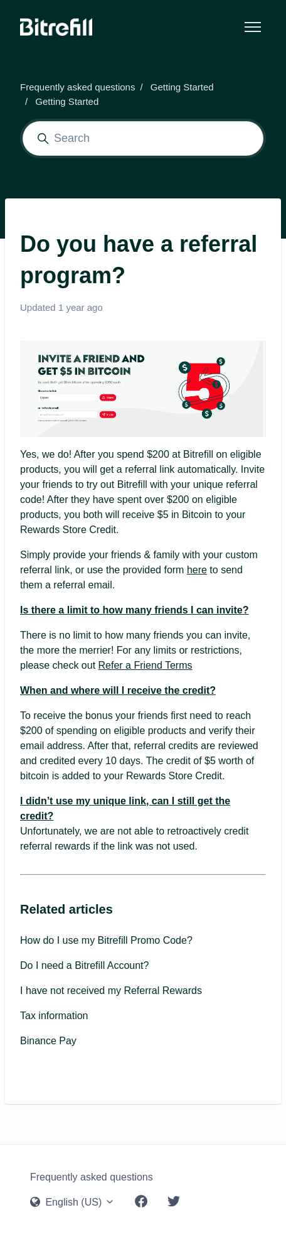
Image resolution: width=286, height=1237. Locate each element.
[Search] (143, 138)
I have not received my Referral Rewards (111, 990)
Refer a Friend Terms (145, 665)
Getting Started (182, 87)
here (197, 569)
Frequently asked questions (77, 87)
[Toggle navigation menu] (253, 27)
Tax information (54, 1015)
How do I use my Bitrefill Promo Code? (106, 940)
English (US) (72, 1202)
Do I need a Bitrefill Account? (84, 965)
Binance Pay (48, 1040)
